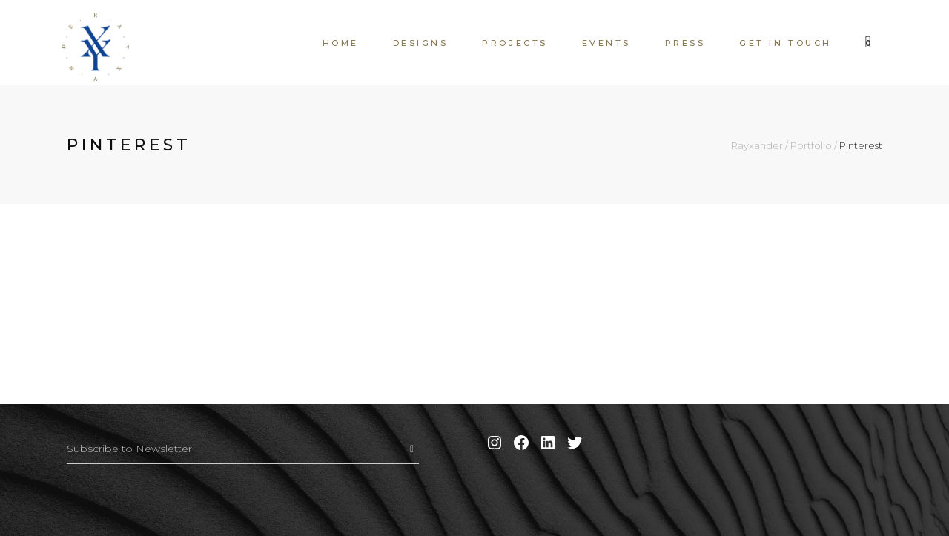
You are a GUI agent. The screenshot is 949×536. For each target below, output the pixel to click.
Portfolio (811, 145)
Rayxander (757, 145)
